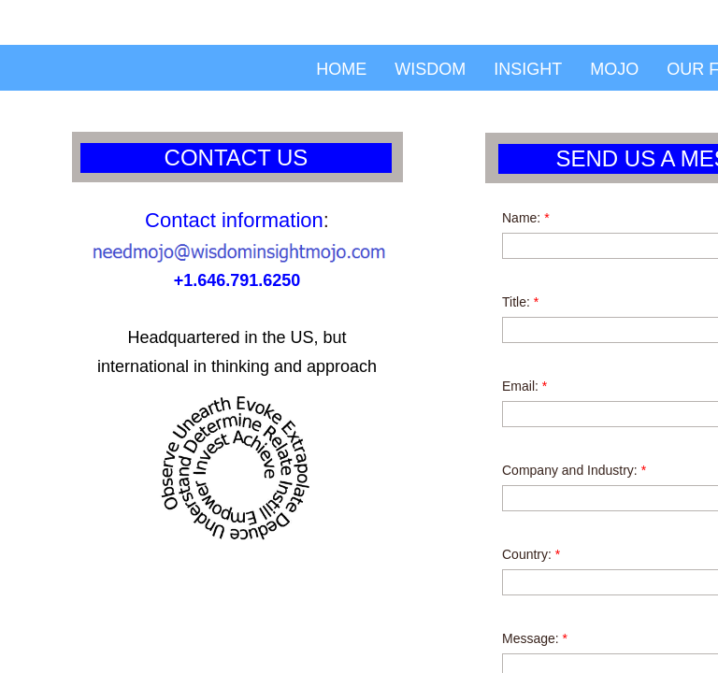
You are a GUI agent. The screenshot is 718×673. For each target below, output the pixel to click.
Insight (528, 69)
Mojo (614, 69)
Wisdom (430, 69)
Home (341, 69)
